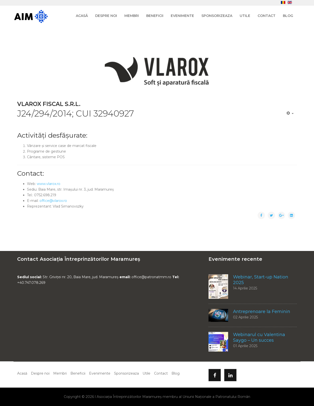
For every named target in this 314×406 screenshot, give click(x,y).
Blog (288, 15)
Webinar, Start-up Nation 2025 (260, 279)
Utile (245, 15)
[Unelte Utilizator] (290, 113)
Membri (131, 15)
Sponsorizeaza (216, 15)
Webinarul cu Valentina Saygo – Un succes (259, 337)
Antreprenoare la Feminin (261, 311)
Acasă (82, 15)
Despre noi (106, 15)
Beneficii (154, 15)
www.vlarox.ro (48, 184)
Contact (266, 15)
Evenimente (182, 15)
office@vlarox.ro (53, 200)
